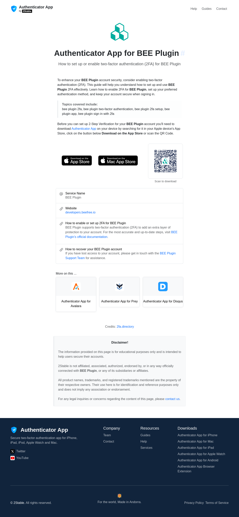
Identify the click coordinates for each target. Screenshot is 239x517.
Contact (221, 8)
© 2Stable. (17, 502)
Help (193, 8)
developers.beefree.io (80, 212)
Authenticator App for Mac (196, 441)
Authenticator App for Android (198, 460)
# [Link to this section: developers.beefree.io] (183, 53)
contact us (172, 399)
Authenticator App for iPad (196, 447)
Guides (207, 8)
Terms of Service (217, 502)
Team (107, 435)
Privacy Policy (194, 502)
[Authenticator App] (39, 430)
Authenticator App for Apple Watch (201, 454)
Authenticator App (83, 128)
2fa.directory (125, 326)
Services (146, 447)
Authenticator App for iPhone (197, 435)
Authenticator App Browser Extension (196, 469)
